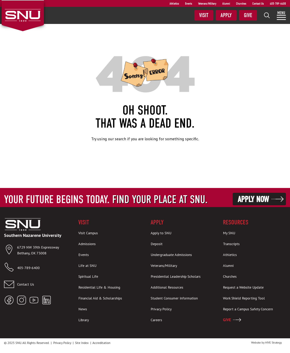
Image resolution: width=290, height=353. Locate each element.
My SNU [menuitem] (229, 233)
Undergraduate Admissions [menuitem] (171, 254)
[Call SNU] (10, 268)
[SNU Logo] (22, 15)
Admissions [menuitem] (87, 244)
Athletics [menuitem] (174, 3)
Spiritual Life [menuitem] (88, 276)
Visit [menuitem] (203, 15)
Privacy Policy (62, 343)
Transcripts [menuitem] (231, 244)
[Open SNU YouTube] (34, 301)
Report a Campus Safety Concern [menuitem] (248, 309)
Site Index (82, 343)
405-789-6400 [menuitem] (278, 3)
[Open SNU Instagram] (22, 301)
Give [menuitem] (248, 15)
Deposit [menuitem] (157, 244)
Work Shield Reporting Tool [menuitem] (244, 298)
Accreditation (101, 343)
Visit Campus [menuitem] (88, 233)
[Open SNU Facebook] (9, 301)
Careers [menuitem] (156, 320)
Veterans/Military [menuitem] (207, 3)
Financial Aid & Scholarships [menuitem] (100, 298)
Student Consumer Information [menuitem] (174, 298)
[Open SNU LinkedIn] (46, 301)
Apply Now (253, 199)
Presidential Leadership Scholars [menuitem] (176, 276)
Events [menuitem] (188, 3)
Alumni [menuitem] (226, 3)
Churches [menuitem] (241, 3)
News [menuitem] (82, 309)
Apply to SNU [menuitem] (161, 233)
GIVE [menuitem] (227, 319)
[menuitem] (267, 15)
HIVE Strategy (273, 342)
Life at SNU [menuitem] (87, 265)
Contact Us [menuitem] (258, 3)
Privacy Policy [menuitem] (161, 309)
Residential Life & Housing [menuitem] (99, 287)
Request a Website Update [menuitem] (243, 287)
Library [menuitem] (83, 320)
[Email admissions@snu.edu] (35, 284)
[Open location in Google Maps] (10, 250)
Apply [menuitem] (226, 15)
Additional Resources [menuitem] (167, 287)
